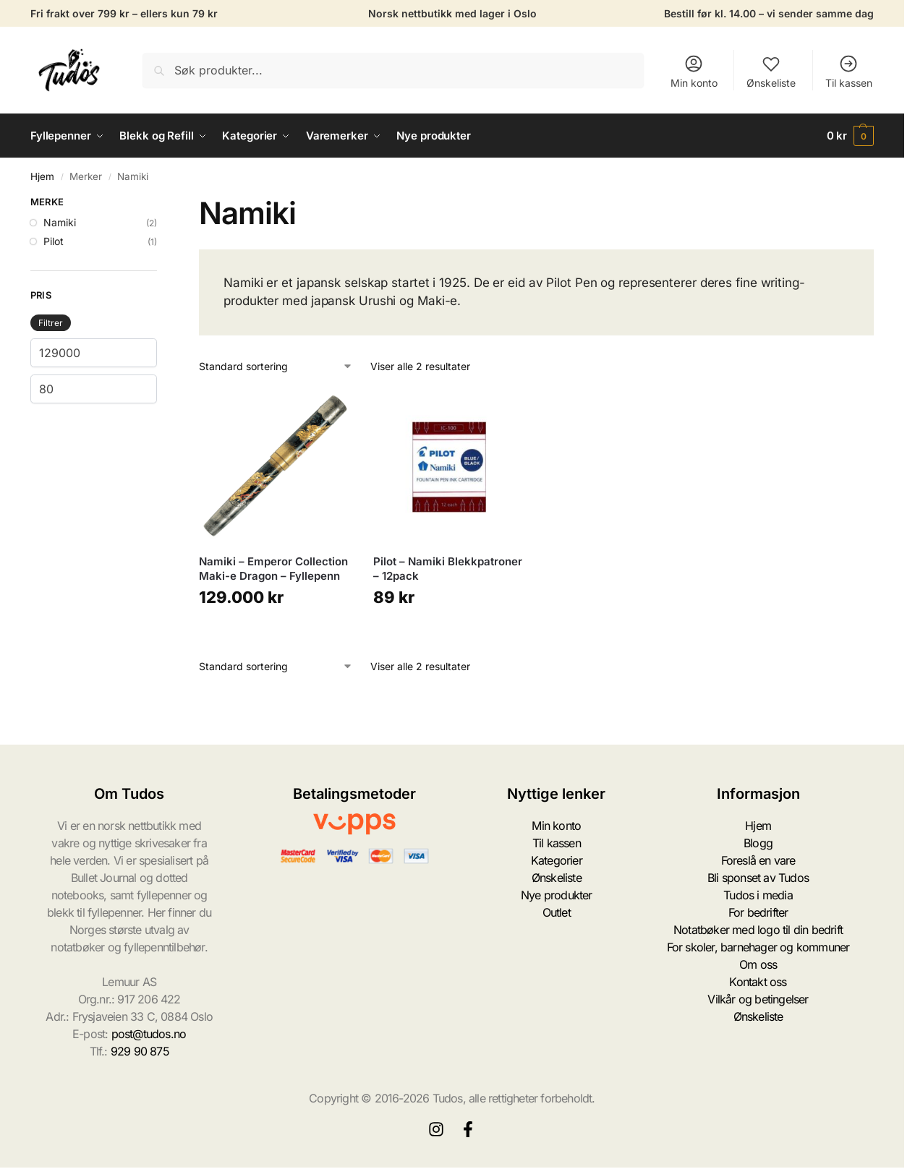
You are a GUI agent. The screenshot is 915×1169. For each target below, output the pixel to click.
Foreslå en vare (758, 860)
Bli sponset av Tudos (758, 877)
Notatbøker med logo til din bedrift (758, 929)
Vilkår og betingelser (757, 999)
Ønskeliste (771, 71)
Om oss (758, 964)
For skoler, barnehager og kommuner (758, 947)
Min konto (694, 71)
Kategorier (556, 860)
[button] (850, 136)
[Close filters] (161, 204)
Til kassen (848, 71)
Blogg (758, 843)
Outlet (556, 912)
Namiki (59, 222)
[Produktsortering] (276, 366)
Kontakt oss (757, 982)
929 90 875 (140, 1051)
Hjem (42, 176)
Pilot (53, 241)
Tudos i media (758, 895)
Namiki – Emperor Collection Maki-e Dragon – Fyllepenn (273, 568)
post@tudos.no (149, 1034)
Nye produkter (556, 895)
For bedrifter (758, 912)
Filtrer (50, 322)
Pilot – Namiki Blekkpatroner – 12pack (447, 568)
